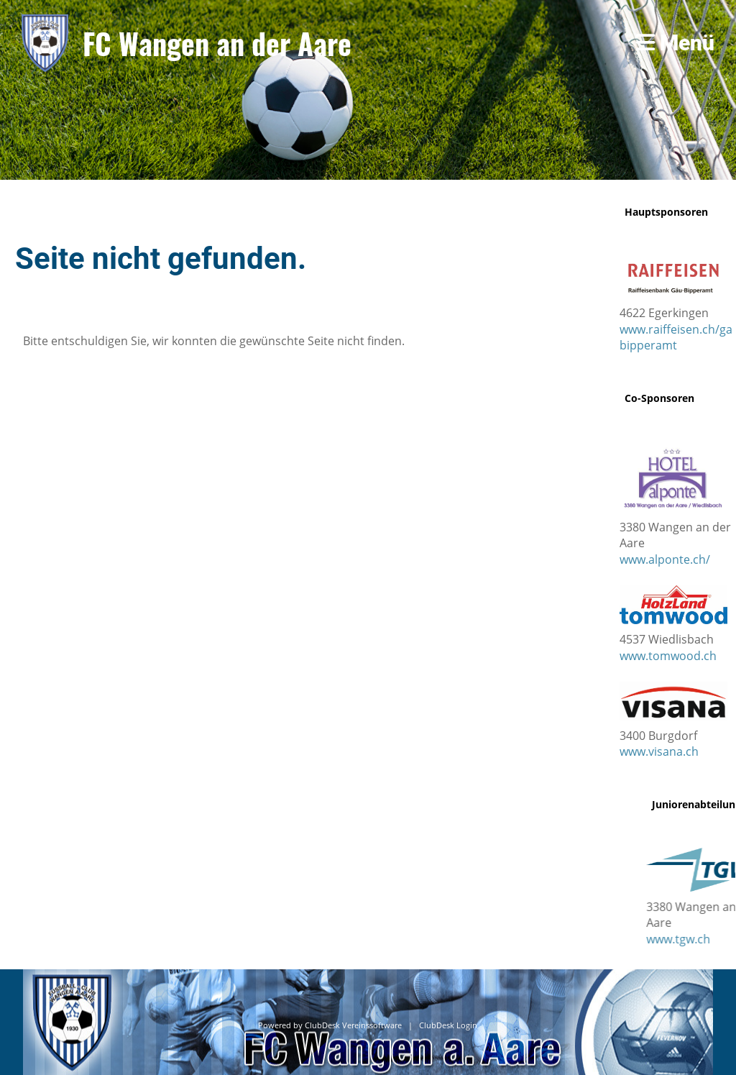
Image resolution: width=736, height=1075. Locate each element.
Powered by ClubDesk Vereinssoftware (330, 1025)
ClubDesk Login (448, 1025)
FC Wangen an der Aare (217, 43)
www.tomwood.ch (668, 656)
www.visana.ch (659, 751)
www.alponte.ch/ (665, 559)
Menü (675, 42)
